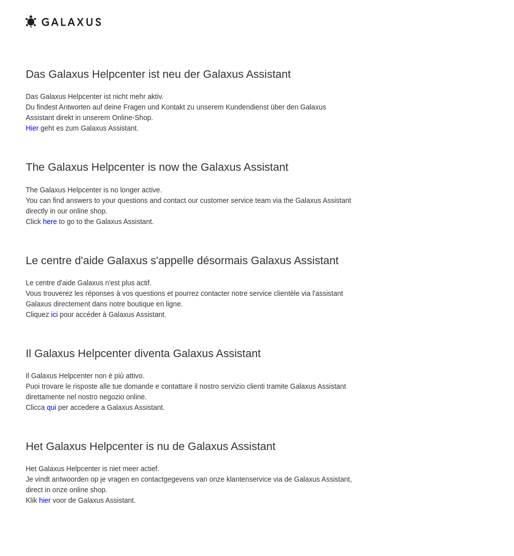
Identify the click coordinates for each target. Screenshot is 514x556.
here (50, 221)
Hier (32, 128)
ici (54, 314)
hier (45, 500)
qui (51, 407)
